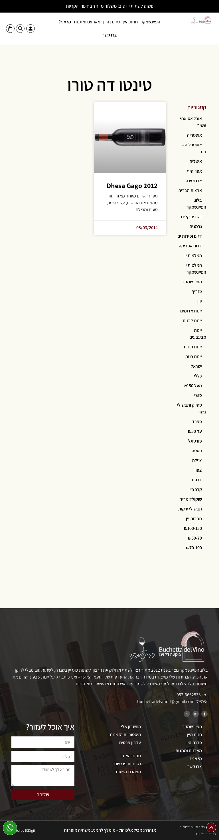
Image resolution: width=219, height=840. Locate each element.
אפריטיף (194, 171)
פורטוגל (195, 441)
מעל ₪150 (192, 386)
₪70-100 (194, 548)
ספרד (197, 422)
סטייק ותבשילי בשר (191, 408)
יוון (199, 301)
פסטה (197, 451)
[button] (20, 28)
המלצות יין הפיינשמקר (194, 268)
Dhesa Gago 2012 (132, 185)
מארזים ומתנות (87, 22)
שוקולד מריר (191, 499)
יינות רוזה (193, 357)
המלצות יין (192, 256)
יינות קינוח (193, 347)
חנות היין (130, 22)
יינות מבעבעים (197, 333)
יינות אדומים (191, 311)
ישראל (196, 366)
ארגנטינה (194, 181)
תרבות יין (194, 519)
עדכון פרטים (130, 743)
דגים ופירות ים (189, 236)
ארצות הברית (190, 190)
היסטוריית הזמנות (125, 735)
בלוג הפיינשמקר (196, 203)
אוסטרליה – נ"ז (194, 148)
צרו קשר (109, 35)
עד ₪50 (195, 431)
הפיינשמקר (150, 22)
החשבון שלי (131, 727)
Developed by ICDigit (19, 830)
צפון (198, 470)
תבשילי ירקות (190, 509)
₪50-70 (195, 538)
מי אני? (65, 22)
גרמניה (196, 226)
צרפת (197, 480)
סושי (198, 395)
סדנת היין (111, 22)
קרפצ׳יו (195, 489)
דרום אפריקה (190, 246)
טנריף (197, 291)
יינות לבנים (192, 321)
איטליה (196, 161)
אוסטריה (194, 135)
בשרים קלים (191, 217)
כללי (198, 376)
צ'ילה (197, 460)
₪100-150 (193, 528)
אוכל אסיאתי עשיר (193, 122)
